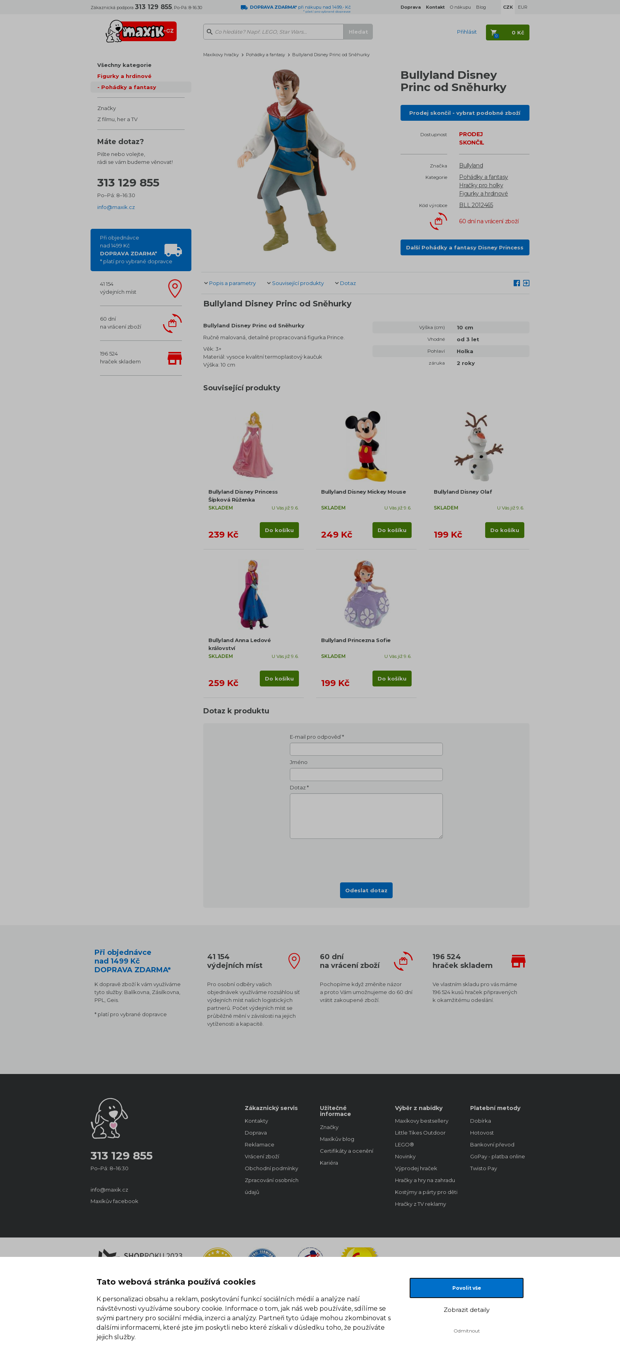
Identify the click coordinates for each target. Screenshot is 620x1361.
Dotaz (348, 283)
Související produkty (298, 283)
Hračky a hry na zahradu (424, 1180)
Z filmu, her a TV (117, 119)
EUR (522, 7)
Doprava (256, 1132)
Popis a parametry (232, 283)
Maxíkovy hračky (221, 54)
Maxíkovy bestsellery (421, 1121)
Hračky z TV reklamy (420, 1204)
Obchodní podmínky (271, 1168)
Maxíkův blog (337, 1139)
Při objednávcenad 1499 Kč (136, 249)
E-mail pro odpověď (315, 737)
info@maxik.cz (116, 207)
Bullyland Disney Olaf (463, 492)
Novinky (405, 1156)
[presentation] (366, 858)
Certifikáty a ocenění (346, 1151)
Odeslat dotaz (366, 890)
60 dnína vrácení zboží (120, 323)
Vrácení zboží (262, 1156)
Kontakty (256, 1121)
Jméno (299, 762)
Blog (481, 7)
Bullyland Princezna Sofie (356, 640)
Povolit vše (466, 1288)
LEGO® (404, 1144)
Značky (106, 108)
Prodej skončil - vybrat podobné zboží (464, 113)
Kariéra (329, 1163)
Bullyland (471, 165)
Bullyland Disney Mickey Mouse (363, 492)
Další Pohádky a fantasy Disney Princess (465, 247)
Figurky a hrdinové (124, 76)
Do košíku (279, 530)
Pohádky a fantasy (128, 87)
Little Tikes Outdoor (420, 1132)
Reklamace (259, 1144)
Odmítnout (467, 1331)
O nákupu (460, 7)
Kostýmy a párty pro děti (424, 1192)
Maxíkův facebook (114, 1201)
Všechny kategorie (124, 65)
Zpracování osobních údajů (272, 1186)
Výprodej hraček (416, 1168)
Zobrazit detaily (467, 1309)
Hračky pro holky (481, 185)
